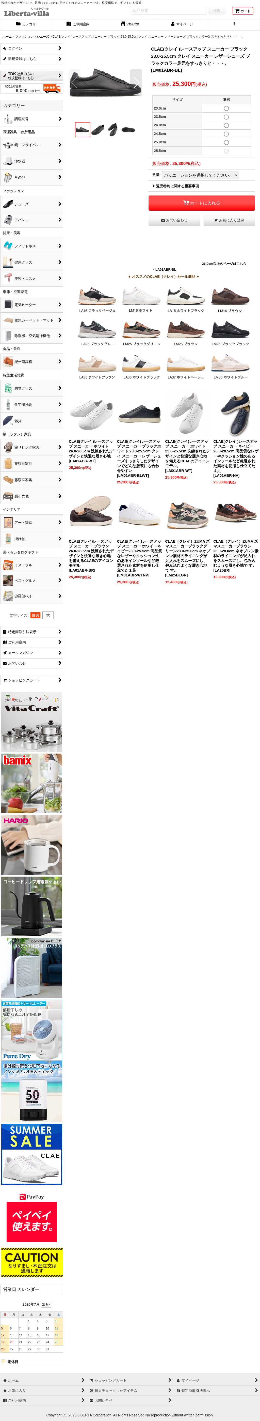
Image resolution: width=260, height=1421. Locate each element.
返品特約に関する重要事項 (175, 186)
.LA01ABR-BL (165, 269)
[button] (234, 24)
